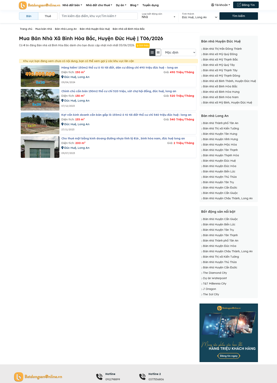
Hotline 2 (155, 374)
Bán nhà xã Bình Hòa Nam (221, 97)
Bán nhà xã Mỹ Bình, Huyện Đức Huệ (227, 102)
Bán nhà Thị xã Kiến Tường (221, 128)
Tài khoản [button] (219, 5)
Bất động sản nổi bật (218, 211)
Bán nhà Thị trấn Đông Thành (222, 48)
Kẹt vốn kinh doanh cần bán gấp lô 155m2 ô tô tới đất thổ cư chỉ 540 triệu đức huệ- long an (126, 115)
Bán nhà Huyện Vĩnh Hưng (220, 139)
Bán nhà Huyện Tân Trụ (218, 182)
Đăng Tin (246, 4)
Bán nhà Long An (215, 116)
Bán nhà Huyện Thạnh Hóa (221, 155)
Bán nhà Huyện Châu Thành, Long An (228, 198)
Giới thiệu (143, 45)
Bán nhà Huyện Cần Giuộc (220, 193)
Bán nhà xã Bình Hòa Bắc (220, 86)
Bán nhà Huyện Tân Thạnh (220, 150)
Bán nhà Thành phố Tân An (220, 123)
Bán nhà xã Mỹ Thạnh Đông (221, 75)
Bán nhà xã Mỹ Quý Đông (220, 54)
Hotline (110, 374)
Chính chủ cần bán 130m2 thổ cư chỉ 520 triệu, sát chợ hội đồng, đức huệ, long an (118, 91)
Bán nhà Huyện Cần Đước (220, 187)
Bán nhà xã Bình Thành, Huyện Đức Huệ (229, 81)
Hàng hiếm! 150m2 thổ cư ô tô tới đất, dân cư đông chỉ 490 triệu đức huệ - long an (119, 67)
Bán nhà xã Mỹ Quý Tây (219, 65)
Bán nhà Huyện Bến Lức (219, 171)
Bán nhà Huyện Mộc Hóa (220, 144)
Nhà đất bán (71, 5)
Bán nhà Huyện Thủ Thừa (220, 177)
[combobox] (158, 17)
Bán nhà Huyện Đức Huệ (221, 41)
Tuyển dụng (150, 5)
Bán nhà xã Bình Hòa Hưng (221, 91)
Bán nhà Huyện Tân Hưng (220, 134)
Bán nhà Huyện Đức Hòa (219, 166)
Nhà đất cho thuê (98, 5)
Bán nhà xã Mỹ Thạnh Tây (220, 70)
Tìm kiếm (238, 16)
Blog (133, 5)
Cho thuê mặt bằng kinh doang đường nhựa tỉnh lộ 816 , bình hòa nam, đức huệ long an (123, 138)
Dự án (120, 5)
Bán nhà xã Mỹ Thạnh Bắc (220, 59)
